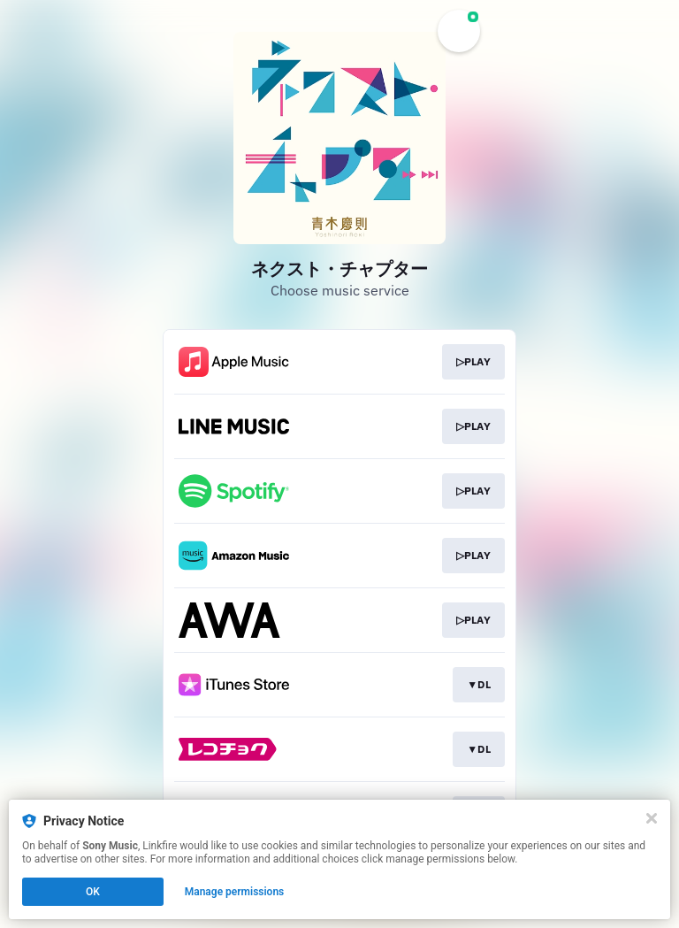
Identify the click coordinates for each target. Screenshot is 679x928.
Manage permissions (235, 892)
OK (93, 892)
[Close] (651, 818)
